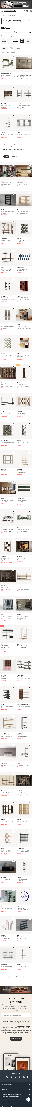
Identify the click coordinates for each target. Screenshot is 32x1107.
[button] (29, 20)
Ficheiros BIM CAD (10, 52)
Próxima (18, 977)
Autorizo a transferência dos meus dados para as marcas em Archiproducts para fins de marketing (15, 1022)
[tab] (16, 1084)
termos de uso (21, 1025)
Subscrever (16, 1038)
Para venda (17, 48)
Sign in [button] (8, 20)
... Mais (29, 32)
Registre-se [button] (15, 20)
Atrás (12, 977)
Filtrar (4, 48)
